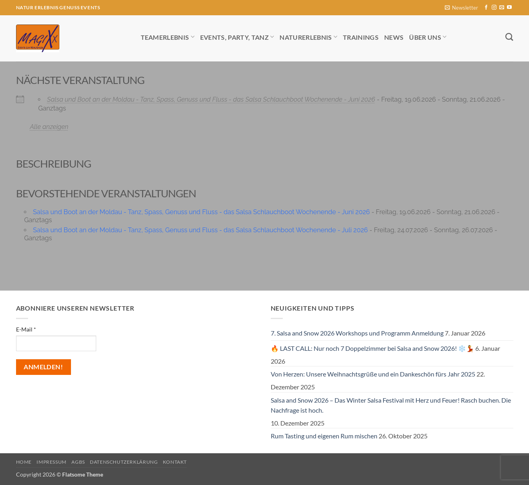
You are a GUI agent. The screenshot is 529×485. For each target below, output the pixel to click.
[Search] (509, 36)
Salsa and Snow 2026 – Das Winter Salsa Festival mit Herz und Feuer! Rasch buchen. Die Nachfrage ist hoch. (391, 405)
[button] (461, 8)
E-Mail (26, 329)
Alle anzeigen (49, 127)
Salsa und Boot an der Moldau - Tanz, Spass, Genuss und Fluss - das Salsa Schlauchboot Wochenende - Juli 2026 (200, 230)
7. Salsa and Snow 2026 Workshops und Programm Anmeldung (357, 333)
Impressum (51, 462)
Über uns (427, 37)
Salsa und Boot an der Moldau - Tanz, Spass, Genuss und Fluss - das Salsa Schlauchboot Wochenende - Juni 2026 (211, 99)
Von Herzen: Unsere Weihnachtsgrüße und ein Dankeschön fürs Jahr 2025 (373, 374)
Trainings (361, 37)
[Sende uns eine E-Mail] (501, 7)
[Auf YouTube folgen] (509, 7)
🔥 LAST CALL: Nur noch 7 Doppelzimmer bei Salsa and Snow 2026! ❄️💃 (372, 348)
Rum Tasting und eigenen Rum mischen (324, 436)
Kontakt (175, 462)
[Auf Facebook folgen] (486, 7)
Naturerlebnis (308, 37)
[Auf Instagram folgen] (494, 7)
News (393, 37)
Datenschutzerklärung (124, 462)
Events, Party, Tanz (237, 37)
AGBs (78, 462)
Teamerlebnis (168, 37)
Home (24, 462)
